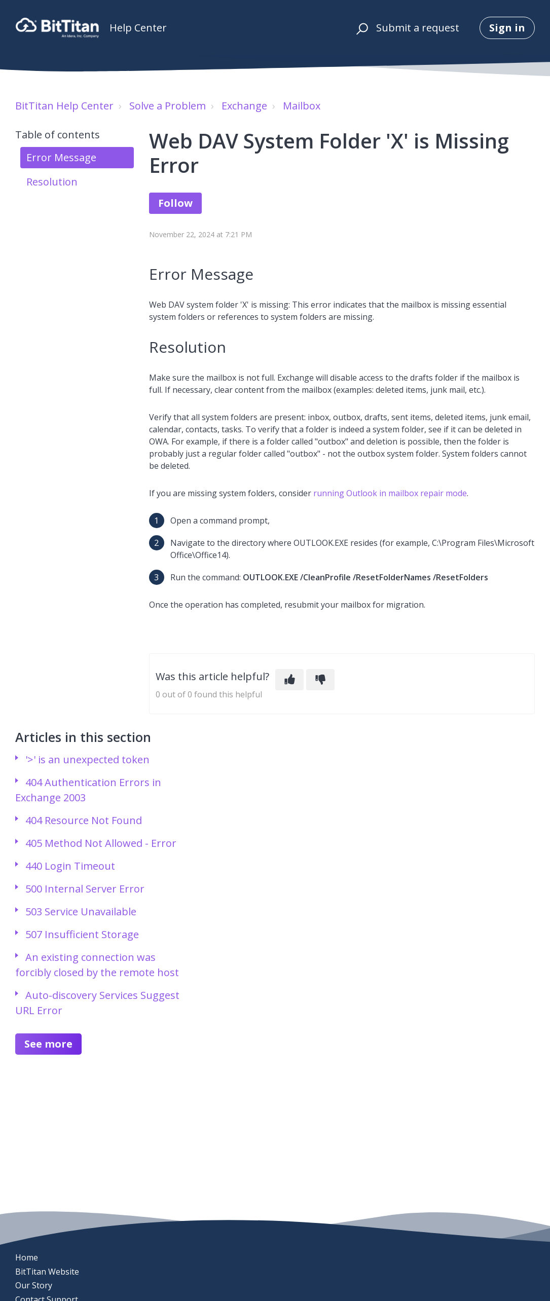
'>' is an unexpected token (87, 759)
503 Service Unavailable (80, 911)
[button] (360, 28)
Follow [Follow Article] (175, 203)
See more (48, 1044)
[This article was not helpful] (320, 679)
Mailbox (301, 106)
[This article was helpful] (289, 679)
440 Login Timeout (70, 866)
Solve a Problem (167, 106)
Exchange (244, 106)
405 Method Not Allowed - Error (100, 843)
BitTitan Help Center (64, 106)
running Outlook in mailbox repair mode (390, 493)
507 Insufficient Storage (82, 934)
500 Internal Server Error (84, 889)
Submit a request (417, 27)
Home (26, 1257)
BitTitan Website (47, 1271)
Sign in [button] (507, 27)
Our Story (33, 1285)
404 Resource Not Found (83, 820)
